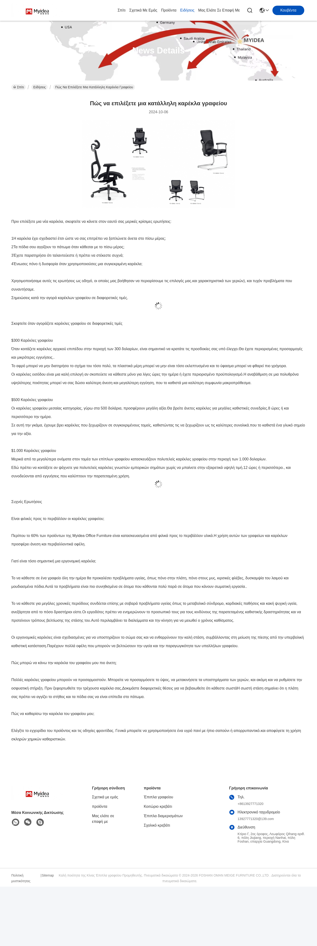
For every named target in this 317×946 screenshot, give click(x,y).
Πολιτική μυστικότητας (20, 878)
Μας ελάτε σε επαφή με (219, 10)
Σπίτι (121, 10)
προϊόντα (168, 10)
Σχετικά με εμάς (143, 10)
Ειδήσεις (187, 10)
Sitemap (48, 875)
